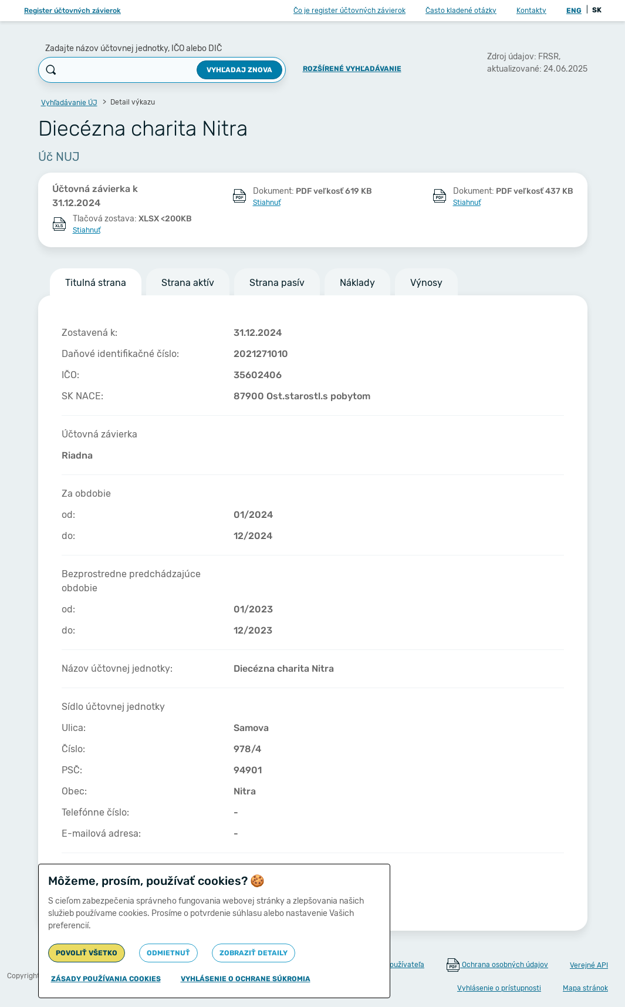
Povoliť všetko (86, 953)
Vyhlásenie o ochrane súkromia (245, 979)
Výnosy (426, 282)
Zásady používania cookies (106, 979)
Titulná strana (95, 282)
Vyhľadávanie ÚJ (69, 103)
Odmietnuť (168, 953)
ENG (574, 10)
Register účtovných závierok (72, 10)
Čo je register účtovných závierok (349, 10)
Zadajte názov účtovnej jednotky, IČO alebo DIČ (133, 48)
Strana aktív (187, 282)
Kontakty (531, 10)
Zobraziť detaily (253, 953)
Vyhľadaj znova (239, 70)
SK (597, 10)
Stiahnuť (267, 202)
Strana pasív (277, 282)
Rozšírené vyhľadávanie (352, 69)
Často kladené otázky (460, 10)
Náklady (357, 282)
